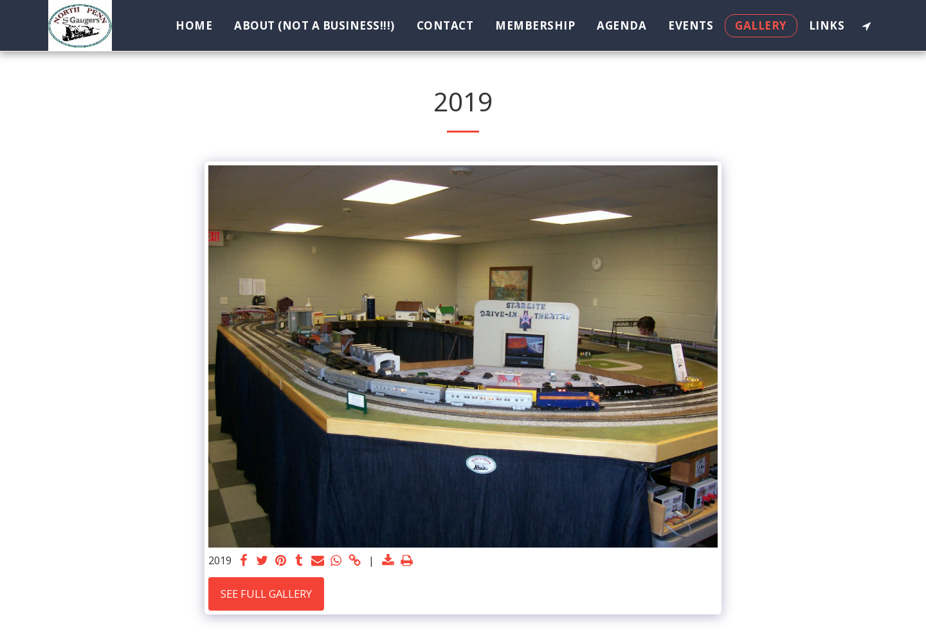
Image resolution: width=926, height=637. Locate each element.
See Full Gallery (266, 593)
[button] (866, 26)
